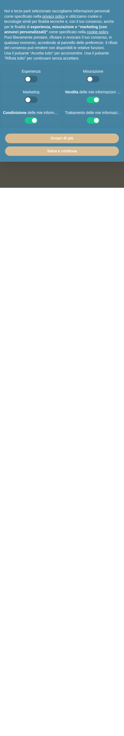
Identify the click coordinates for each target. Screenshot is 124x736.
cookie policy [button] (97, 32)
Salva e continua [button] (62, 151)
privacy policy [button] (53, 16)
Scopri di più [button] (62, 138)
